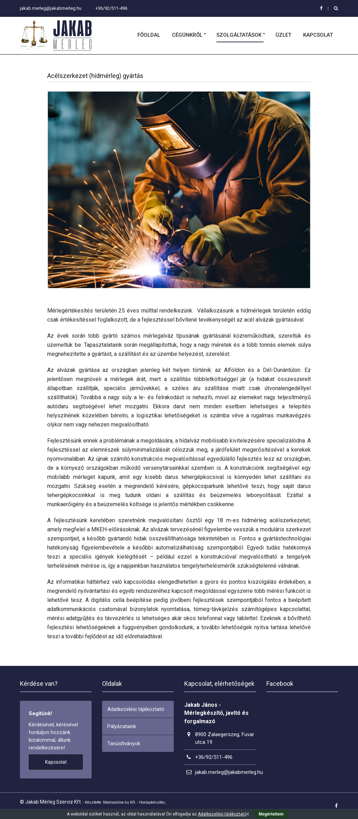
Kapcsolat (318, 35)
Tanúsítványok (123, 743)
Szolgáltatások (239, 35)
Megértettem (271, 814)
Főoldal (148, 35)
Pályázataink (121, 726)
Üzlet (283, 35)
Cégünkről (187, 35)
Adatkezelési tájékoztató (135, 709)
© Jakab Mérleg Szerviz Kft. (51, 802)
